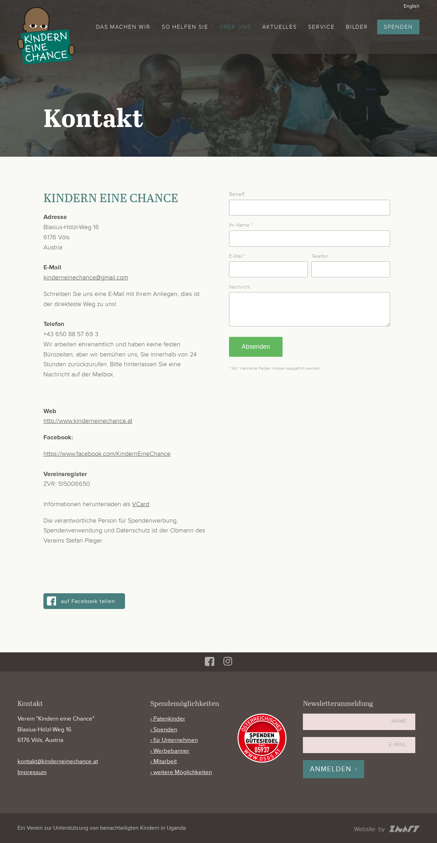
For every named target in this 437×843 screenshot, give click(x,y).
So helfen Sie (185, 26)
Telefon (319, 256)
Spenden (398, 26)
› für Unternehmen (174, 740)
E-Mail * (237, 256)
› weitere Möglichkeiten (181, 772)
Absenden (256, 351)
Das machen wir (123, 26)
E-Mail (398, 744)
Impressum (32, 772)
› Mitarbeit (163, 761)
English (411, 6)
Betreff (236, 194)
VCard (140, 504)
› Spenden (163, 729)
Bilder (357, 26)
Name (399, 721)
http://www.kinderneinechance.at (87, 421)
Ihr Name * (241, 225)
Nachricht (239, 287)
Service (321, 26)
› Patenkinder (167, 718)
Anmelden (331, 769)
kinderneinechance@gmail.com (85, 277)
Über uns (235, 26)
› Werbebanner (169, 751)
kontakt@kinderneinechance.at (58, 761)
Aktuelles (279, 26)
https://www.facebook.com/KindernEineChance (107, 454)
